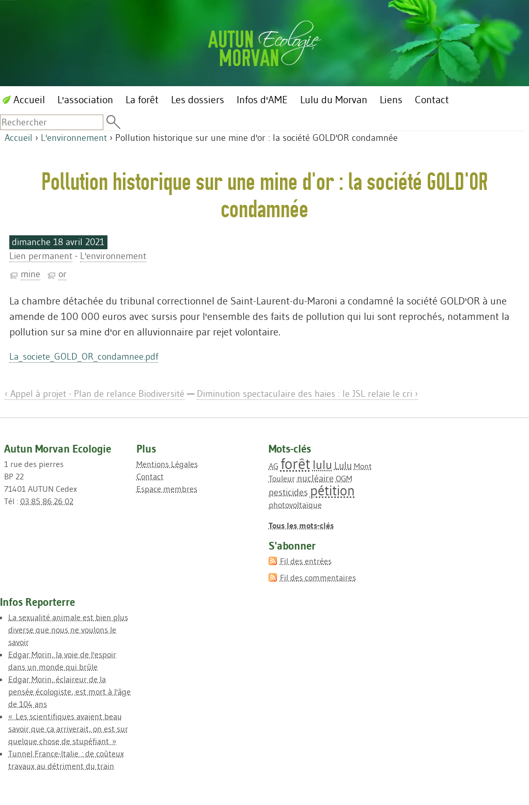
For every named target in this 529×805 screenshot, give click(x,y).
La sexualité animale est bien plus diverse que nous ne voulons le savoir (68, 629)
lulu (322, 464)
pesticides (288, 492)
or (62, 274)
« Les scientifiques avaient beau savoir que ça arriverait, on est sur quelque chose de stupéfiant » (68, 728)
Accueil (19, 137)
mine (30, 274)
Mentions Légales (167, 464)
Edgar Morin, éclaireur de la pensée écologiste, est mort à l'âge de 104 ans (69, 691)
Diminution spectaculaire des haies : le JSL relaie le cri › (307, 393)
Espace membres (166, 489)
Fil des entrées (306, 561)
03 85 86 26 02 (46, 501)
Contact (150, 476)
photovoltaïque (295, 505)
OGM (344, 478)
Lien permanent (40, 256)
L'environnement (74, 137)
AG (273, 466)
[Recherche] (51, 122)
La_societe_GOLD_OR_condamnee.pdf (83, 356)
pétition (332, 490)
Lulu (343, 465)
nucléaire (315, 478)
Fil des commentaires (318, 577)
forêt (295, 464)
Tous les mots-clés (301, 525)
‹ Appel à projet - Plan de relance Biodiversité (94, 393)
